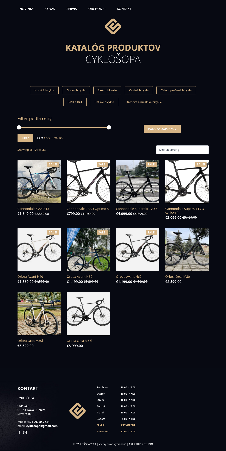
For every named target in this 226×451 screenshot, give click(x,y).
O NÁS (50, 9)
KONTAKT (124, 9)
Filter (25, 138)
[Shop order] (182, 149)
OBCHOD (95, 9)
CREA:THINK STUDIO (141, 444)
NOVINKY (26, 9)
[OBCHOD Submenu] (105, 9)
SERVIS (72, 9)
